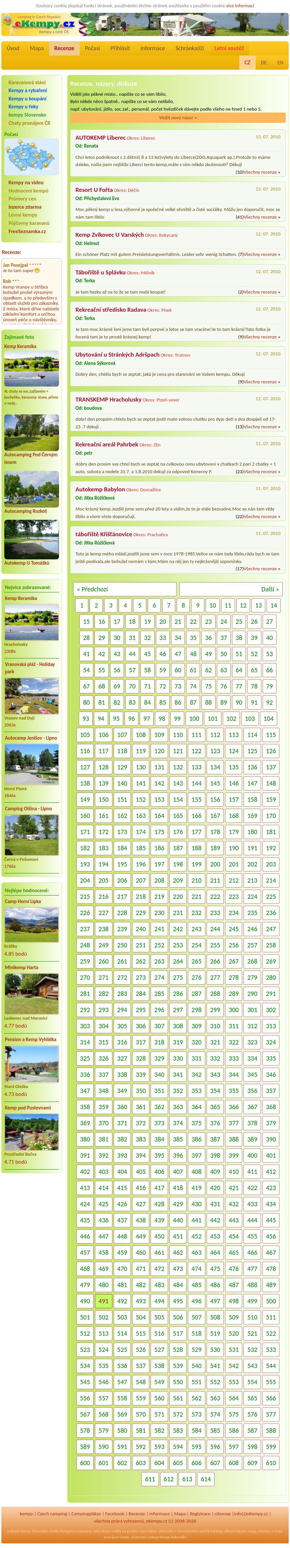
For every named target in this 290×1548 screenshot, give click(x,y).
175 (159, 832)
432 (234, 1204)
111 (196, 735)
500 (271, 1301)
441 (196, 1220)
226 (85, 913)
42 (101, 654)
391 (85, 1155)
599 (271, 1447)
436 (103, 1220)
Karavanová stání (27, 82)
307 (159, 1026)
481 (122, 1285)
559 (141, 1398)
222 (215, 896)
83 (132, 702)
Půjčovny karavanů (29, 223)
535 (103, 1366)
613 (187, 1479)
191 (252, 848)
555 (271, 1382)
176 (178, 832)
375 (196, 1123)
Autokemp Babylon (100, 489)
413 (85, 1188)
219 (159, 896)
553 (234, 1382)
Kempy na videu (26, 182)
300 (234, 1010)
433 (252, 1204)
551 (196, 1382)
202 (252, 864)
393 (122, 1155)
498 (234, 1301)
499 (252, 1301)
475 (215, 1269)
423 (271, 1188)
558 (122, 1398)
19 (147, 621)
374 (178, 1123)
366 (234, 1107)
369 (85, 1123)
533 (271, 1350)
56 (117, 670)
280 (271, 977)
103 (250, 718)
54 (86, 670)
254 (196, 945)
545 (85, 1382)
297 (178, 1010)
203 (271, 864)
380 (85, 1139)
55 (101, 670)
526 (141, 1350)
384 (159, 1139)
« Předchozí (92, 589)
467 (271, 1252)
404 (122, 1172)
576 (252, 1414)
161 (103, 816)
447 (103, 1236)
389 (252, 1139)
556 (85, 1398)
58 (147, 670)
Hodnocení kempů (28, 191)
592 (141, 1447)
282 (103, 994)
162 (122, 816)
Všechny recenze (260, 172)
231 (178, 913)
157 (234, 799)
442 (215, 1220)
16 (101, 621)
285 (159, 994)
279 (252, 977)
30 (117, 638)
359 (103, 1107)
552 (215, 1382)
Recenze (64, 48)
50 (223, 654)
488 (252, 1285)
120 (159, 751)
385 (178, 1139)
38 (239, 638)
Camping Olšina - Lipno (28, 809)
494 (159, 1301)
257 (252, 945)
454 (234, 1236)
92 (269, 702)
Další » (270, 589)
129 (122, 767)
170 (271, 816)
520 (234, 1333)
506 (178, 1317)
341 (178, 1074)
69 (117, 686)
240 (141, 929)
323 (252, 1042)
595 (196, 1447)
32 (147, 638)
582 (159, 1430)
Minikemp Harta (21, 967)
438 (141, 1220)
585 (215, 1430)
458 (103, 1252)
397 (196, 1155)
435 (85, 1220)
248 (85, 945)
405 (141, 1172)
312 (252, 1026)
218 (141, 896)
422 (252, 1188)
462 (178, 1252)
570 (141, 1414)
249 (103, 945)
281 (85, 994)
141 (141, 783)
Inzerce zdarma (25, 207)
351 (159, 1091)
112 (215, 735)
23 (208, 621)
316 (122, 1042)
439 (159, 1220)
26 (254, 621)
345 (252, 1074)
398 (215, 1155)
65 (254, 670)
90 (239, 702)
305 (122, 1026)
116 (85, 751)
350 (141, 1091)
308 (178, 1026)
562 (196, 1398)
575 (234, 1414)
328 (141, 1058)
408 (196, 1172)
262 (141, 961)
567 (85, 1414)
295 (141, 1010)
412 (271, 1172)
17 (117, 621)
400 (252, 1155)
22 (193, 621)
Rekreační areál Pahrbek (106, 444)
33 (163, 638)
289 (234, 994)
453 (215, 1236)
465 (234, 1252)
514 (122, 1333)
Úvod (13, 48)
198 (178, 864)
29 (101, 638)
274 (159, 977)
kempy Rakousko (173, 1537)
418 (178, 1188)
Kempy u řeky (23, 106)
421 (234, 1188)
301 (252, 1010)
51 (239, 654)
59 (163, 670)
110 (178, 735)
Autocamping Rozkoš (25, 511)
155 (196, 799)
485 (196, 1285)
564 (234, 1398)
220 (178, 896)
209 (178, 880)
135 (234, 767)
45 (147, 654)
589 (85, 1447)
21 (178, 621)
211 (215, 880)
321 (215, 1042)
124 (234, 751)
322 (234, 1042)
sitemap (223, 1514)
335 (271, 1058)
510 (252, 1317)
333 (234, 1058)
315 (103, 1042)
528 (178, 1350)
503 (122, 1317)
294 (122, 1010)
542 (234, 1366)
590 (103, 1447)
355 (234, 1091)
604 (159, 1463)
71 (147, 686)
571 (159, 1414)
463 (196, 1252)
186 (159, 848)
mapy (251, 1531)
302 (271, 1010)
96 (131, 718)
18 (132, 621)
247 (271, 929)
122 (196, 751)
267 (234, 961)
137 (271, 767)
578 (85, 1430)
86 (178, 702)
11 (228, 605)
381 (103, 1139)
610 (271, 1463)
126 (271, 751)
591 (122, 1447)
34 (178, 638)
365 (215, 1107)
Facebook (114, 1514)
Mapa (37, 48)
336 (85, 1074)
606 (196, 1463)
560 (159, 1398)
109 (159, 735)
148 (271, 783)
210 (196, 880)
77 (239, 686)
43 (117, 654)
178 (215, 832)
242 (178, 929)
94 (101, 718)
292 (85, 1010)
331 (196, 1058)
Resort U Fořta (94, 190)
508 (215, 1317)
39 (254, 638)
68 (101, 686)
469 (103, 1269)
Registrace (200, 1514)
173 (122, 832)
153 (159, 799)
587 (252, 1430)
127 (85, 767)
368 (271, 1107)
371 (122, 1123)
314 (85, 1042)
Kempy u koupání (27, 98)
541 (215, 1366)
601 (103, 1463)
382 (122, 1139)
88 (208, 702)
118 (122, 751)
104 (269, 718)
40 (269, 638)
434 (271, 1204)
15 (86, 621)
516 (159, 1333)
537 (141, 1366)
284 (141, 994)
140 (122, 783)
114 (252, 735)
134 (215, 767)
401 (271, 1155)
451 (178, 1236)
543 (252, 1366)
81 (101, 702)
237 (85, 929)
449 (141, 1236)
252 (159, 945)
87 (193, 702)
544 (271, 1366)
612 (169, 1479)
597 (234, 1447)
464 (215, 1252)
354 (215, 1091)
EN (280, 62)
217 (122, 896)
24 (223, 621)
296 (159, 1010)
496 (196, 1301)
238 (103, 929)
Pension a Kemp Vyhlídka (30, 1039)
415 (122, 1188)
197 (159, 864)
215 (85, 896)
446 (85, 1236)
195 (122, 864)
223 (234, 896)
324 (271, 1042)
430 (196, 1204)
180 (252, 832)
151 (122, 799)
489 (271, 1285)
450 (159, 1236)
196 (141, 864)
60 (178, 670)
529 (196, 1350)
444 (252, 1220)
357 (271, 1091)
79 (269, 686)
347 (85, 1091)
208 (159, 880)
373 (159, 1123)
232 (196, 913)
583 (178, 1430)
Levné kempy (23, 215)
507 (196, 1317)
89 (223, 702)
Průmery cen (22, 198)
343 (215, 1074)
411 (252, 1172)
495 (178, 1301)
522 (271, 1333)
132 (178, 767)
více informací (240, 6)
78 (254, 686)
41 (86, 654)
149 (85, 799)
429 (178, 1204)
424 (85, 1204)
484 (178, 1285)
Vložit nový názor (178, 118)
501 (85, 1317)
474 (196, 1269)
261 (122, 961)
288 (215, 994)
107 (122, 735)
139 (103, 783)
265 (196, 961)
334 (252, 1058)
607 (215, 1463)
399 (234, 1155)
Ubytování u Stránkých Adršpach (117, 354)
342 (196, 1074)
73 (178, 686)
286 (178, 994)
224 (252, 896)
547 (122, 1382)
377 (234, 1123)
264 (178, 961)
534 (85, 1366)
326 (103, 1058)
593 (159, 1447)
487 (234, 1285)
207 (141, 880)
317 (141, 1042)
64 (239, 670)
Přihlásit (120, 48)
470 (122, 1269)
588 (271, 1430)
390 (271, 1139)
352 (178, 1091)
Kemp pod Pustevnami (28, 1108)
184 (122, 848)
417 (159, 1188)
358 (85, 1107)
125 (252, 751)
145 (215, 783)
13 (258, 605)
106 (103, 735)
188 (196, 848)
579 (103, 1430)
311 (234, 1026)
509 (234, 1317)
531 (234, 1350)
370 (103, 1123)
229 (141, 913)
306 (141, 1026)
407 (178, 1172)
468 (85, 1269)
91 (254, 702)
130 (141, 767)
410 (234, 1172)
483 (159, 1285)
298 (196, 1010)
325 (85, 1058)
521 (252, 1333)
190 (234, 848)
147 (252, 783)
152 (141, 799)
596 (215, 1447)
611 (150, 1479)
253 (178, 945)
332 (215, 1058)
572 (178, 1414)
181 (271, 832)
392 (103, 1155)
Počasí (92, 48)
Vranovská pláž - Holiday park (30, 668)
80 (86, 702)
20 (163, 621)
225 (271, 896)
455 (252, 1236)
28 (86, 638)
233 (215, 913)
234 (234, 913)
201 (234, 864)
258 (271, 945)
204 (85, 880)
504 (141, 1317)
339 (141, 1074)
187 (178, 848)
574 (215, 1414)
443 (234, 1220)
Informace (152, 48)
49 (208, 654)
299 (215, 1010)
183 (103, 848)
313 (271, 1026)
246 (252, 929)
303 (85, 1026)
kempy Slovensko (27, 115)
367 (252, 1107)
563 (215, 1398)
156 (215, 799)
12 (243, 605)
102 (231, 718)
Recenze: (11, 252)
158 (252, 799)
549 (159, 1382)
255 (215, 945)
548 (141, 1382)
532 (252, 1350)
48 (193, 654)
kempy (26, 1514)
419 (196, 1188)
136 (252, 767)
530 (215, 1350)
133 (196, 767)
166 (196, 816)
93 (85, 718)
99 (177, 718)
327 (122, 1058)
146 (234, 783)
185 (141, 848)
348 (103, 1091)
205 (103, 880)
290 (252, 994)
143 (178, 783)
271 (103, 977)
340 (159, 1074)
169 (252, 816)
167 (215, 816)
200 (215, 864)
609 (252, 1463)
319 (178, 1042)
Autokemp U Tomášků (26, 563)
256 (234, 945)
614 (206, 1479)
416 (141, 1188)
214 (271, 880)
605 (178, 1463)
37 (223, 638)
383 (141, 1139)
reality (116, 1531)
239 (122, 929)
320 (196, 1042)
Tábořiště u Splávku (100, 272)
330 (178, 1058)
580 (122, 1430)
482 (141, 1285)
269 (271, 961)
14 (273, 605)
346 (271, 1074)
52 (254, 654)
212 (234, 880)
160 (85, 816)
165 (178, 816)
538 (159, 1366)
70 (132, 686)
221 (196, 896)
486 (215, 1285)
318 (159, 1042)
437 (122, 1220)
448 (122, 1236)
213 (252, 880)
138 (85, 783)
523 (85, 1350)
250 (122, 945)
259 (85, 961)
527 (159, 1350)
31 (132, 638)
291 (271, 994)
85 (163, 702)
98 (162, 718)
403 (103, 1172)
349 (122, 1091)
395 (159, 1155)
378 (252, 1123)
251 (141, 945)
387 (215, 1139)
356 (252, 1091)
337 (103, 1074)
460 (141, 1252)
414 (103, 1188)
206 (122, 880)
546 (103, 1382)
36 (208, 638)
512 (85, 1333)
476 (234, 1269)
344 (234, 1074)
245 (234, 929)
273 (141, 977)
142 (159, 783)
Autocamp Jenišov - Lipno (31, 738)
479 (85, 1285)
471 (141, 1269)
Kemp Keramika (20, 346)
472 (159, 1269)
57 (132, 670)
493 (141, 1301)
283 (122, 994)
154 (178, 799)
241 (159, 929)
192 (271, 848)
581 (141, 1430)
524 (103, 1350)
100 (194, 718)
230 (159, 913)
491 (103, 1301)
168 (234, 816)
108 (141, 735)
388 (234, 1139)
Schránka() (190, 48)
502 (103, 1317)
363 (178, 1107)
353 (196, 1091)
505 (159, 1317)
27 (269, 621)
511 (271, 1317)
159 (271, 799)
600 (85, 1463)
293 (103, 1010)
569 (122, 1414)
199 (196, 864)
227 (103, 913)
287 (196, 994)
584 (196, 1430)
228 (122, 913)
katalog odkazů (223, 1531)
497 (215, 1301)
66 (269, 670)
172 (103, 832)
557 (103, 1398)
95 (116, 718)
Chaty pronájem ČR (29, 123)
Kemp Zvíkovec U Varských (109, 234)
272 (122, 977)
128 (103, 767)
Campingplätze (86, 1514)
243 (196, 929)
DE (264, 62)
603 (141, 1463)
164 (159, 816)
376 (215, 1123)
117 (103, 751)
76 (223, 686)
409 (215, 1172)
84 (147, 702)
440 (178, 1220)
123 (215, 751)
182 (85, 848)
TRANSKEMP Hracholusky (108, 399)
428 (159, 1204)
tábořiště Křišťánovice (103, 534)
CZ (247, 62)
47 (178, 654)
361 (141, 1107)
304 (103, 1026)
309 (196, 1026)
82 (117, 702)
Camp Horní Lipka (23, 901)
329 (159, 1058)
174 (141, 832)
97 (146, 718)
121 (178, 751)
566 (271, 1398)
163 (141, 816)
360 (122, 1107)
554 (252, 1382)
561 (178, 1398)
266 (215, 961)
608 (234, 1463)
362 (159, 1107)
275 (178, 977)
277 (215, 977)
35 (193, 638)
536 (122, 1366)
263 (159, 961)
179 (234, 832)
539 (178, 1366)
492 (122, 1301)
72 (163, 686)
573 (196, 1414)
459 (122, 1252)
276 (196, 977)
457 (85, 1252)
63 (223, 670)
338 (122, 1074)
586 (234, 1430)
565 (252, 1398)
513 (103, 1333)
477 (252, 1269)
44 (132, 654)
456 (271, 1236)
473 (178, 1269)
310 (215, 1026)
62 (208, 670)
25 (239, 621)
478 (271, 1269)
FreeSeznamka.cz (27, 231)
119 (141, 751)
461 (159, 1252)
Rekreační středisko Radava (110, 309)
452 (196, 1236)
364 (196, 1107)
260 (103, 961)
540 (196, 1366)
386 (196, 1139)
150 (103, 799)
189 (215, 848)
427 (141, 1204)
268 (252, 961)
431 (215, 1204)
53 (269, 654)
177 (196, 832)
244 (215, 929)
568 (103, 1414)
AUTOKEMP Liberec (100, 137)
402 (85, 1172)
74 (193, 686)
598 (252, 1447)
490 (85, 1301)
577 (271, 1414)
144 (196, 783)
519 (215, 1333)
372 (141, 1123)
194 (103, 864)
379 (271, 1123)
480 (103, 1285)
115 (271, 735)
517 (178, 1333)
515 (141, 1333)
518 (196, 1333)
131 (159, 767)
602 (122, 1463)
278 (234, 977)
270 (85, 977)
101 (213, 718)
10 (212, 605)
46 (163, 654)
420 (215, 1188)
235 (252, 913)
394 (141, 1155)
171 (85, 832)
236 (271, 913)
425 (103, 1204)
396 (178, 1155)
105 (85, 735)
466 (252, 1252)
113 (234, 735)
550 (178, 1382)
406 (159, 1172)
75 (208, 686)
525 (122, 1350)
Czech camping (52, 1514)
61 (193, 670)
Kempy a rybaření (28, 90)
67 (86, 686)
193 (85, 864)
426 (122, 1204)
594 (178, 1447)
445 (271, 1220)
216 (103, 896)
